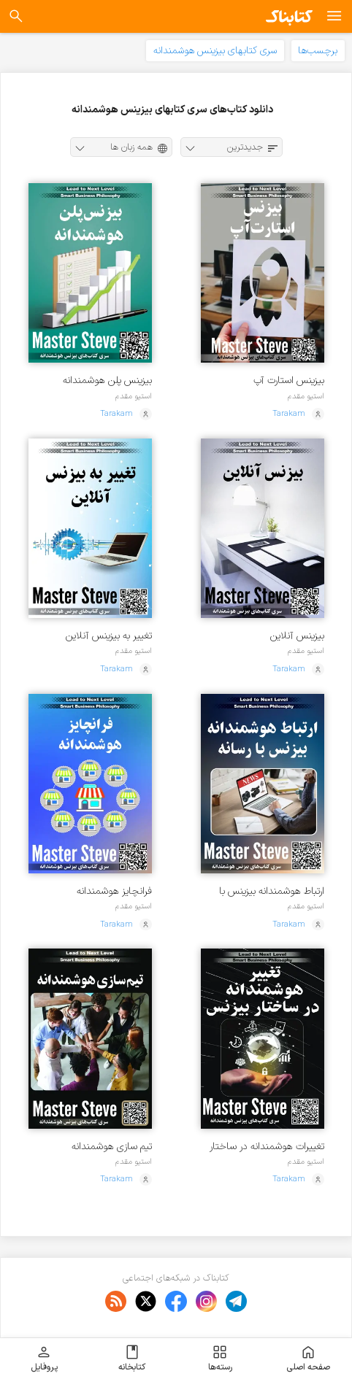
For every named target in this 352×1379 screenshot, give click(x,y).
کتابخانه (131, 1358)
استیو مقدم (306, 396)
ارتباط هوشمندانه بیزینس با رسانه (271, 891)
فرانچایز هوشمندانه (114, 891)
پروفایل (44, 1358)
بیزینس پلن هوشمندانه (107, 380)
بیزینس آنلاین (297, 636)
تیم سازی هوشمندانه (112, 1146)
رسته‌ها (220, 1358)
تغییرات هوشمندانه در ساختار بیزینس (267, 1146)
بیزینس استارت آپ (288, 380)
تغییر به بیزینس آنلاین (109, 636)
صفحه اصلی (308, 1358)
